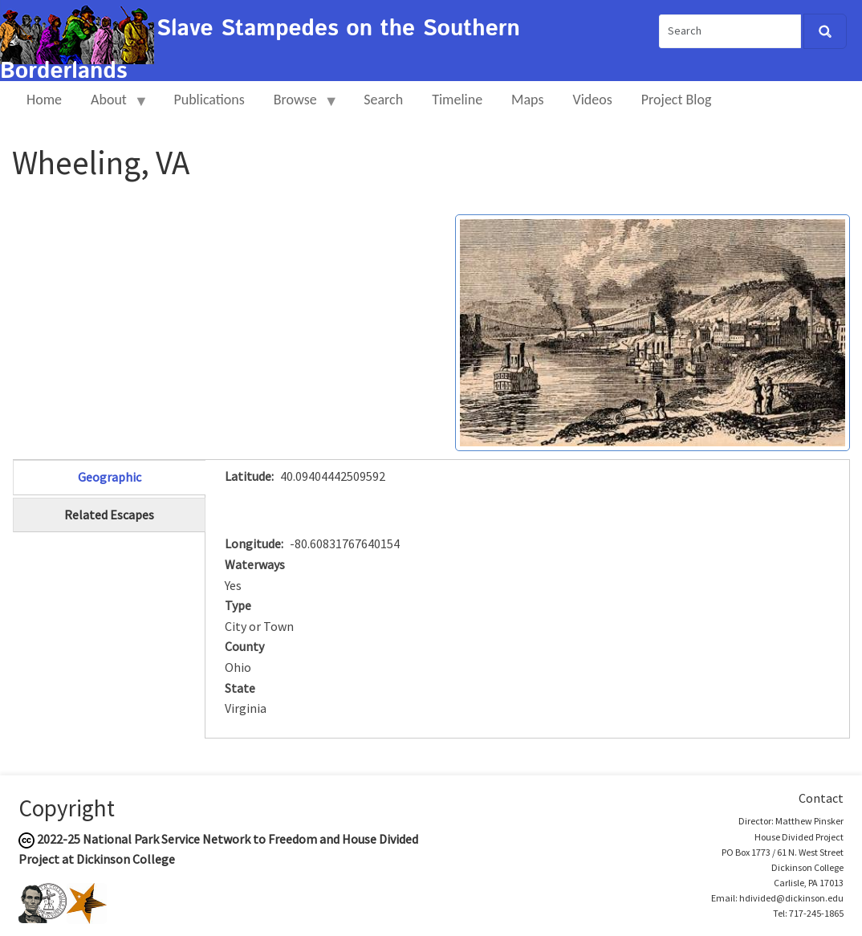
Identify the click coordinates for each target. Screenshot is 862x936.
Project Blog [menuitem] (676, 99)
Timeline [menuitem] (457, 99)
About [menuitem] (112, 106)
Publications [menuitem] (208, 99)
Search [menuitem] (383, 99)
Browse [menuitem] (299, 106)
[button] (652, 332)
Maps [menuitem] (527, 99)
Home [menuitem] (44, 99)
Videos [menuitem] (592, 99)
